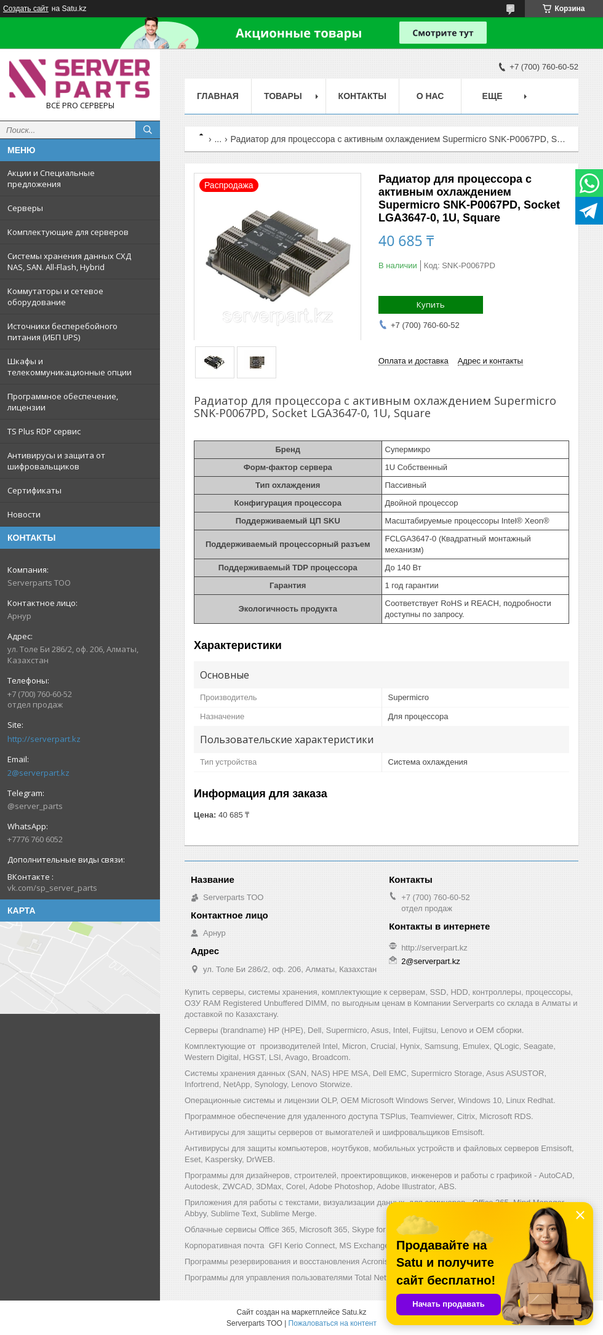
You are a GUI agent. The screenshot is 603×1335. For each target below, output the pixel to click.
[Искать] (147, 130)
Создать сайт (26, 8)
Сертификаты (34, 490)
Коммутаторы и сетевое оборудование (55, 296)
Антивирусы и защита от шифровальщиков (56, 461)
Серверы (25, 207)
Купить (431, 304)
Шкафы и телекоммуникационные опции (69, 367)
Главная (218, 96)
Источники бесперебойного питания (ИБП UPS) (62, 332)
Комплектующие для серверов (68, 231)
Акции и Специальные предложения (51, 178)
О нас (430, 96)
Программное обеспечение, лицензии (62, 402)
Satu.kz (353, 1312)
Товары (283, 96)
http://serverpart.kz (44, 738)
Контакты (362, 96)
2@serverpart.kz (38, 772)
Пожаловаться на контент (333, 1323)
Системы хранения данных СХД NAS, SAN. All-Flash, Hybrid (69, 261)
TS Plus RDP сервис (44, 431)
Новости (24, 514)
